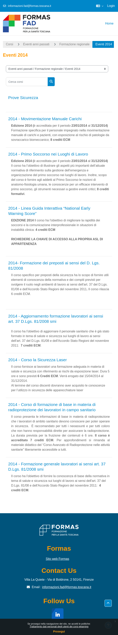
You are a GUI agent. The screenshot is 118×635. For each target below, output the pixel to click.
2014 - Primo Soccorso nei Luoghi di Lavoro (48, 154)
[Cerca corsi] (27, 81)
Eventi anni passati (36, 44)
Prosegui (59, 631)
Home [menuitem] (109, 23)
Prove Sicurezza (23, 97)
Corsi (9, 44)
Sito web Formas (57, 558)
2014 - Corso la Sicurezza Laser (37, 360)
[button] (100, 6)
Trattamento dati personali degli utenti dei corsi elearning (59, 626)
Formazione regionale (74, 44)
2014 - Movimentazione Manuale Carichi (45, 118)
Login (111, 5)
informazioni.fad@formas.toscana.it (29, 5)
